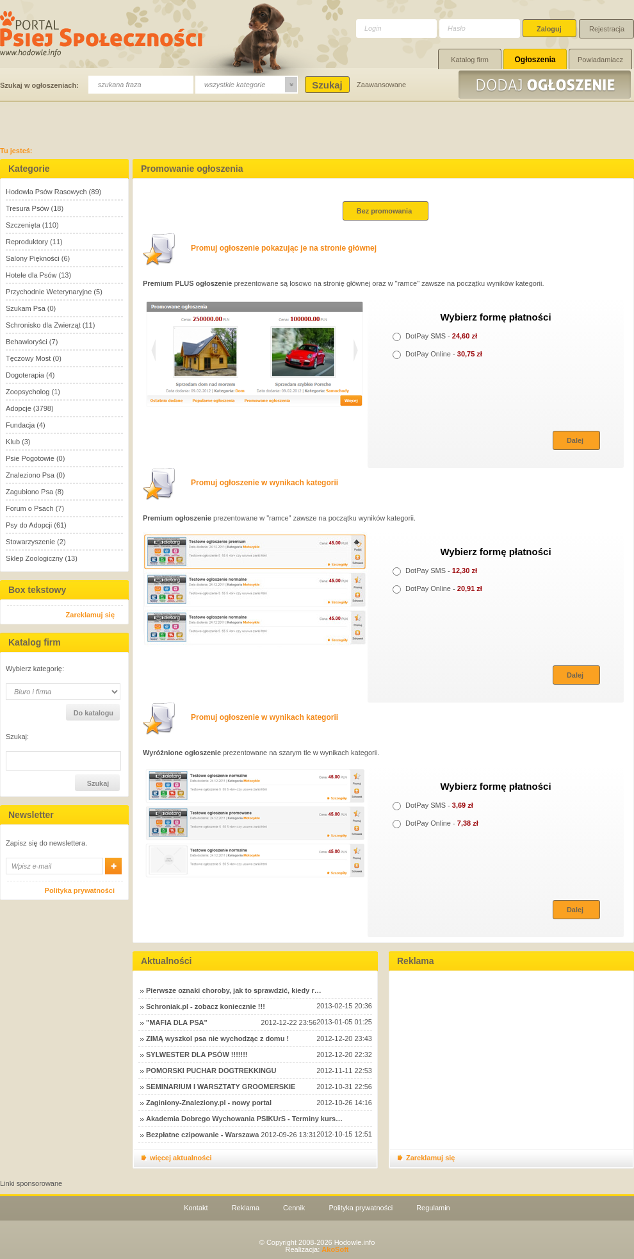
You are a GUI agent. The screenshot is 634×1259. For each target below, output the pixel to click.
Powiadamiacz (600, 59)
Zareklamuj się (90, 615)
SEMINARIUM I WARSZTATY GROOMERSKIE (220, 1086)
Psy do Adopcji (29, 525)
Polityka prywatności (80, 890)
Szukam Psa (25, 308)
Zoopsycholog (28, 392)
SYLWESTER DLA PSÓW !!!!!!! (196, 1054)
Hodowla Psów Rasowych (46, 192)
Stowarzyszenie (30, 542)
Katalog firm (470, 59)
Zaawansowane (381, 84)
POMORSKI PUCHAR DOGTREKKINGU (211, 1070)
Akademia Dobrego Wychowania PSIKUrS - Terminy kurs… (244, 1118)
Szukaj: (17, 736)
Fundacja (20, 425)
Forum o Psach (30, 508)
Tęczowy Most (28, 358)
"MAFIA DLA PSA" (176, 1022)
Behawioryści (26, 342)
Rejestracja (606, 29)
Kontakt (195, 1208)
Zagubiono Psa (29, 492)
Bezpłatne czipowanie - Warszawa (202, 1134)
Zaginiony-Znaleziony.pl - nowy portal (209, 1102)
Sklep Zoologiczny (34, 558)
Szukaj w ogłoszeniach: (39, 85)
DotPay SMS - (435, 336)
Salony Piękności (33, 258)
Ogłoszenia (534, 59)
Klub (13, 442)
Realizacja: (316, 1249)
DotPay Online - (437, 354)
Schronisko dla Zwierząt (43, 325)
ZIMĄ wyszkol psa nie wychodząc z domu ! (217, 1038)
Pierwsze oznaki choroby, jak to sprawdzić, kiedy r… (233, 990)
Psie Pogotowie (30, 458)
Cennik (294, 1208)
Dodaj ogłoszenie (546, 85)
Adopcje (18, 408)
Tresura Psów (27, 208)
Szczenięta (23, 225)
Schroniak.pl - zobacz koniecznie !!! (205, 1006)
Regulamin (433, 1208)
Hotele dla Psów (31, 275)
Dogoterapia (25, 375)
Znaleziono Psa (30, 475)
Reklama (245, 1208)
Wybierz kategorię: (35, 668)
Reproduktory (27, 242)
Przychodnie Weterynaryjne (49, 292)
